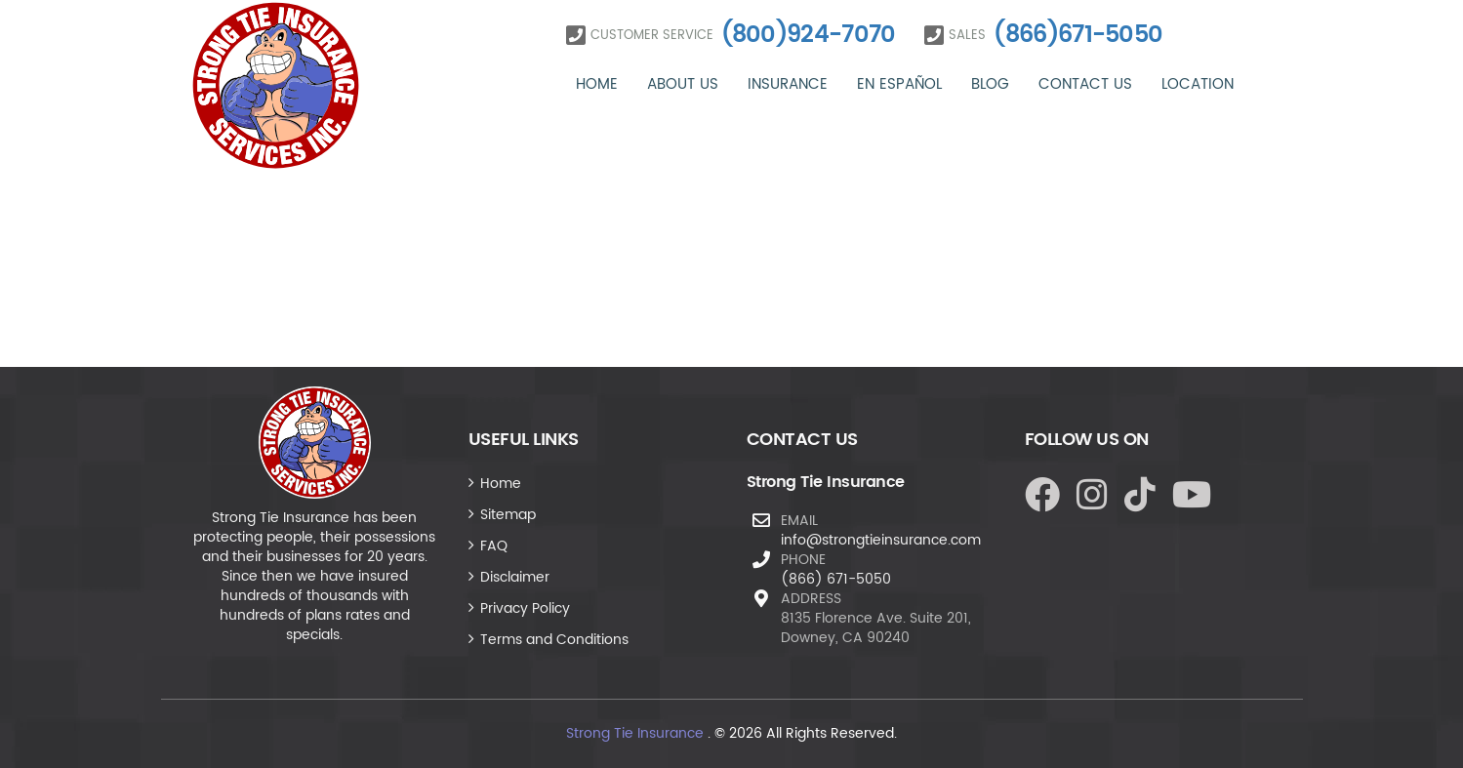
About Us (682, 84)
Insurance (788, 84)
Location (1197, 84)
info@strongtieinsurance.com (881, 540)
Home (597, 84)
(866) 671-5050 (836, 579)
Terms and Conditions (554, 639)
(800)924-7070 (808, 35)
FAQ (494, 546)
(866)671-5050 (1078, 35)
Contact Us (1085, 84)
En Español (899, 84)
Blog (990, 84)
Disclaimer (514, 577)
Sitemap (508, 515)
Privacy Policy (525, 608)
